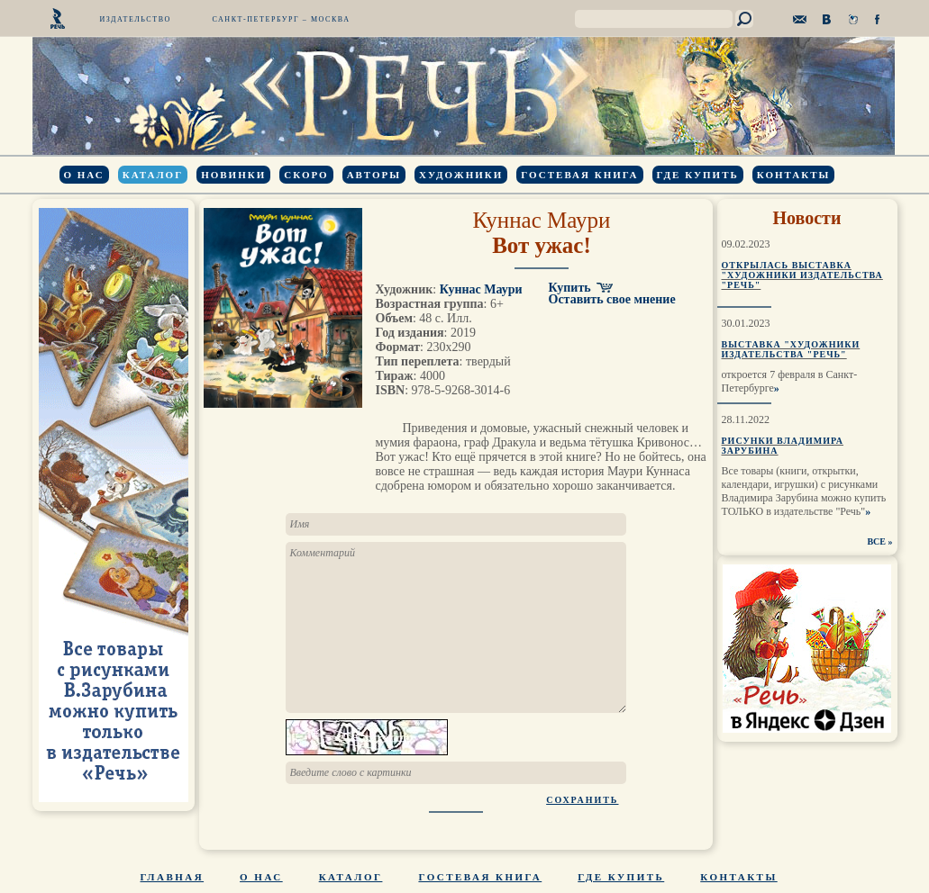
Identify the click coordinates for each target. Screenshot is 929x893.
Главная (173, 876)
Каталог (153, 174)
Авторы (374, 174)
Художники (461, 174)
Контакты (794, 174)
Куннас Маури (542, 220)
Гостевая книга (579, 174)
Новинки (233, 174)
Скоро (306, 174)
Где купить (698, 174)
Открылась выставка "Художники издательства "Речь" (802, 275)
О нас (84, 174)
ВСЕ (876, 541)
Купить (570, 287)
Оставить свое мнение (612, 299)
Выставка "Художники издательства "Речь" (791, 349)
